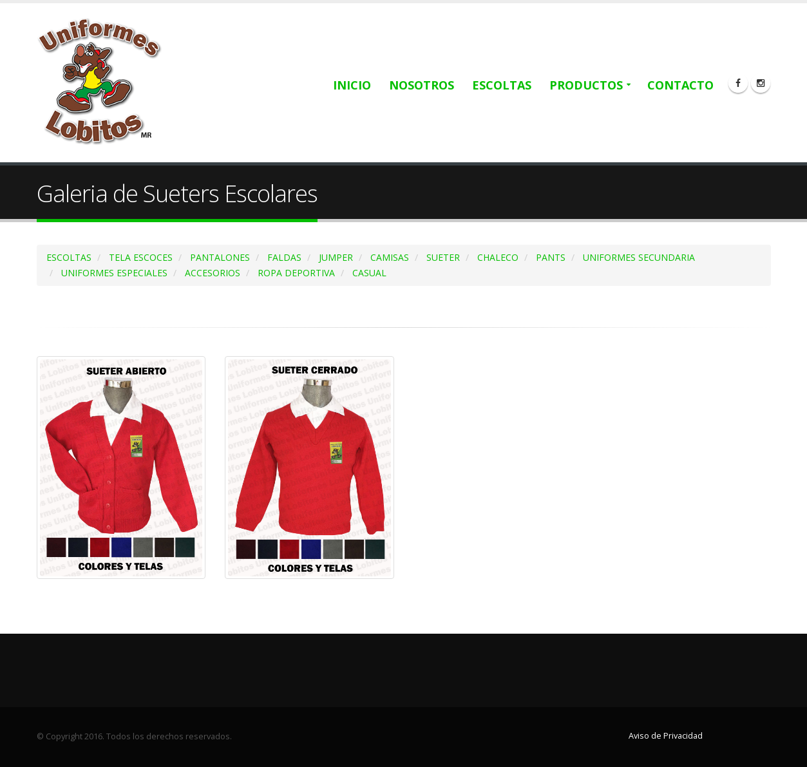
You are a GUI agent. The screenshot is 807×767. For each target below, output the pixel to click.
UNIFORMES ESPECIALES (114, 273)
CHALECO (497, 257)
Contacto (680, 85)
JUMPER (336, 257)
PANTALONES (220, 257)
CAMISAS (389, 257)
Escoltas (501, 85)
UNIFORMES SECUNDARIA (639, 257)
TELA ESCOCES (141, 257)
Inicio (352, 85)
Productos (586, 85)
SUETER (443, 257)
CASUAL (369, 273)
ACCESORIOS (212, 273)
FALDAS (284, 257)
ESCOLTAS (68, 257)
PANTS (550, 257)
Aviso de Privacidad (666, 735)
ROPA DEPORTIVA (296, 273)
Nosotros (421, 85)
